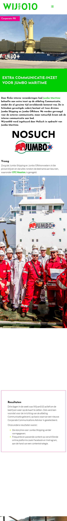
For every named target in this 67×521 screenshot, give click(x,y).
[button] (52, 6)
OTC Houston (18, 172)
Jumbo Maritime (51, 98)
